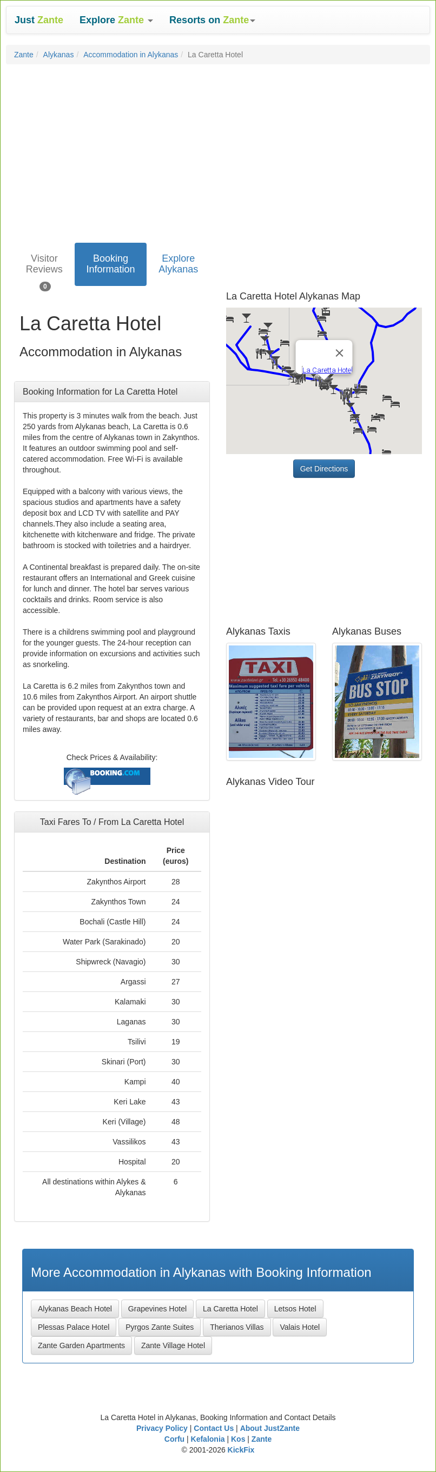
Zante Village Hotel (173, 1345)
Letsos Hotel (295, 1308)
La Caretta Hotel (230, 1308)
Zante (24, 54)
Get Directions (324, 468)
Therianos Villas (236, 1327)
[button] (116, 20)
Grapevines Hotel (157, 1308)
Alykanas (58, 54)
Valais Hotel (300, 1327)
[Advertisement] (218, 151)
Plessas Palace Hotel (73, 1327)
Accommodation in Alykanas (130, 54)
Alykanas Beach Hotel (75, 1308)
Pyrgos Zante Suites (159, 1327)
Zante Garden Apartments (81, 1345)
